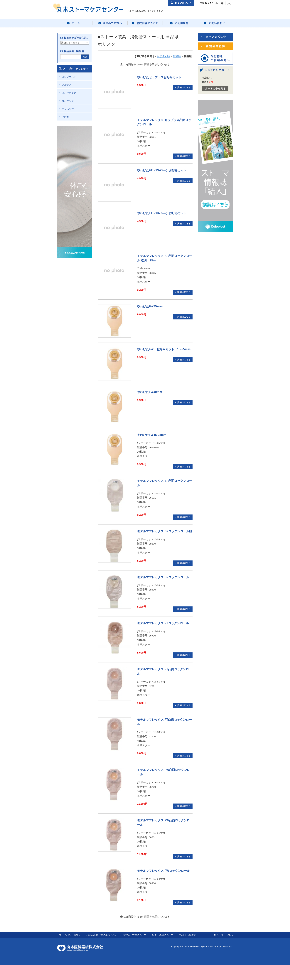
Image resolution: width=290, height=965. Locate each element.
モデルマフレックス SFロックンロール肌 (164, 531)
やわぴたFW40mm (149, 392)
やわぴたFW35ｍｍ (150, 306)
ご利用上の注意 (187, 935)
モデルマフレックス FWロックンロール (163, 870)
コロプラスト (69, 76)
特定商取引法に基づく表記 (102, 935)
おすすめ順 (163, 56)
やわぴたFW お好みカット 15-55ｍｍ (164, 349)
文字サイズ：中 (222, 3)
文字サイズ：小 (216, 3)
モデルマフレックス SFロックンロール (163, 577)
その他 (65, 116)
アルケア (66, 84)
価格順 (177, 56)
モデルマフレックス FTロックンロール (163, 623)
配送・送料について (162, 935)
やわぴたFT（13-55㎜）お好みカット (162, 213)
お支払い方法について (134, 935)
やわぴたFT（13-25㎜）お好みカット (162, 170)
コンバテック (69, 92)
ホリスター (68, 108)
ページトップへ (224, 935)
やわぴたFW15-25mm (151, 434)
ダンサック (68, 100)
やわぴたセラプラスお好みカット (159, 77)
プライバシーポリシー (71, 935)
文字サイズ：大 (228, 3)
